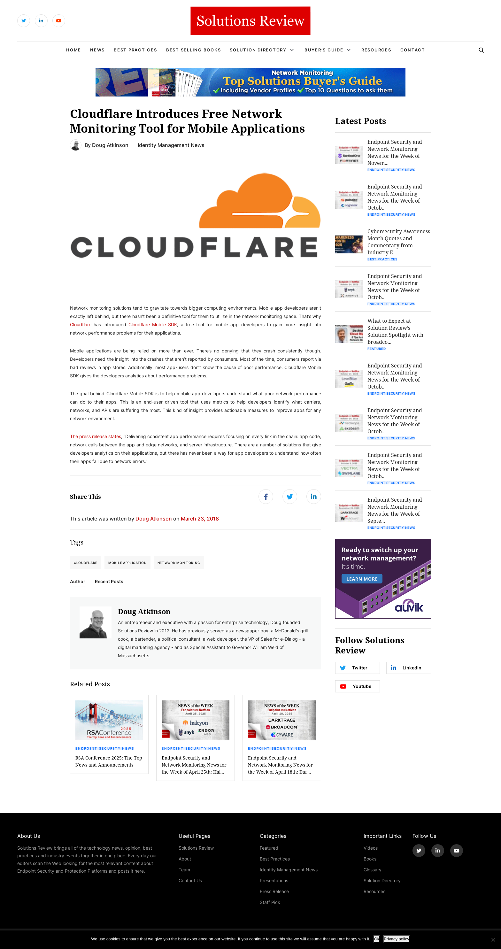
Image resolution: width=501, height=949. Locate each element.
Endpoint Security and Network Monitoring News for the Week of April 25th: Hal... (194, 765)
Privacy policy (396, 939)
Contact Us (190, 880)
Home (73, 50)
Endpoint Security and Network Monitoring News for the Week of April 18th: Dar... (280, 765)
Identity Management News (289, 870)
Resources (376, 50)
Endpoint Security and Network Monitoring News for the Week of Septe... (394, 510)
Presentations (274, 880)
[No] (493, 940)
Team (184, 870)
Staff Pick (270, 902)
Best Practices (135, 50)
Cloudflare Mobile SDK (152, 324)
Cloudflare (80, 324)
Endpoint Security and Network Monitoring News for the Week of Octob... (394, 197)
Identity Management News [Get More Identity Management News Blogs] (171, 145)
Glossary (373, 870)
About (185, 859)
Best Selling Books (193, 50)
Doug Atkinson (110, 145)
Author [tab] (77, 581)
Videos (371, 848)
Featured (376, 348)
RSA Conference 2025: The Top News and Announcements (108, 761)
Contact (412, 50)
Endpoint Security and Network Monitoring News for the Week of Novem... (394, 152)
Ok (377, 939)
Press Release (274, 891)
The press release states (95, 436)
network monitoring (179, 562)
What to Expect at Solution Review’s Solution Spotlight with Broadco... (395, 331)
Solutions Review (196, 848)
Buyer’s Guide (323, 50)
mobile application (127, 562)
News (97, 50)
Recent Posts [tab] (109, 581)
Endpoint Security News (105, 748)
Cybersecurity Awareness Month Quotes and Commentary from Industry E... (398, 242)
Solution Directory (258, 50)
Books (370, 859)
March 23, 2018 (200, 518)
